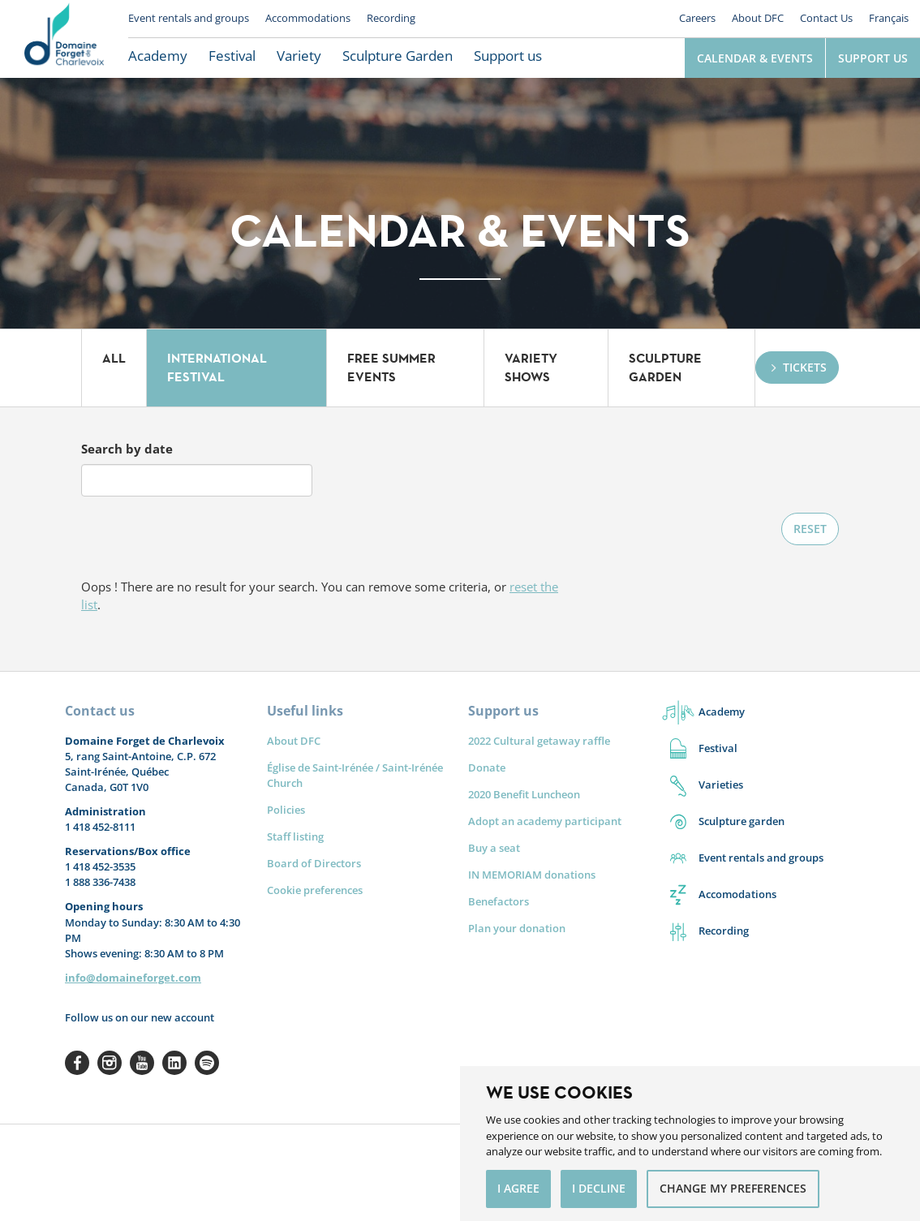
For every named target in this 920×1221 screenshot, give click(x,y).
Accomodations (737, 894)
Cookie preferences (315, 890)
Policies (286, 809)
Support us (508, 55)
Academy (157, 55)
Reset (810, 528)
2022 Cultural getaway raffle (539, 740)
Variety (299, 55)
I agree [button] (518, 1188)
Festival (232, 55)
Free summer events (391, 367)
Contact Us (826, 18)
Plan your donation (516, 928)
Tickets (805, 367)
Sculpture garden (742, 821)
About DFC (758, 18)
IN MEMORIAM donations (531, 874)
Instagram (109, 1063)
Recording (391, 18)
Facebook (77, 1063)
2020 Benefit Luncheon (524, 794)
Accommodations (307, 18)
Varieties (721, 784)
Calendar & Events (755, 58)
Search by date (127, 449)
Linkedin (174, 1063)
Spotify (207, 1063)
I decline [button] (599, 1188)
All (114, 358)
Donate (486, 767)
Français (889, 18)
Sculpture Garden (397, 55)
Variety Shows (531, 367)
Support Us (873, 58)
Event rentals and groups (188, 18)
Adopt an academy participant (544, 821)
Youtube (142, 1063)
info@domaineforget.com (133, 977)
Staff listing (295, 836)
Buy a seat (494, 848)
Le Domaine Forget (64, 39)
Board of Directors (314, 863)
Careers (697, 18)
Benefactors (498, 901)
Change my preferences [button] (733, 1188)
